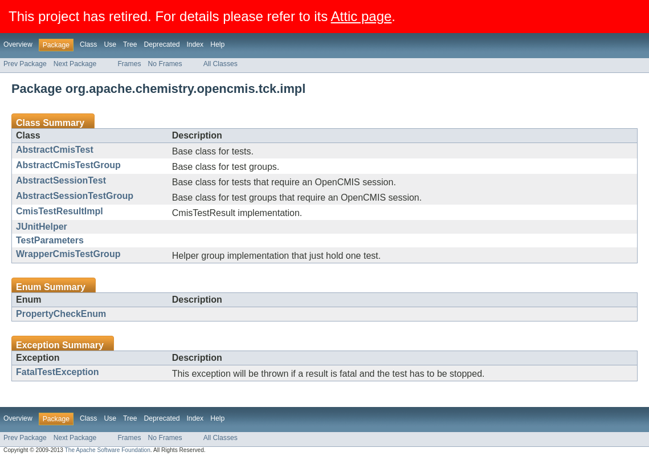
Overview (17, 44)
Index (194, 44)
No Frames (165, 64)
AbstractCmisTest (54, 149)
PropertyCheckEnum (61, 314)
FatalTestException (57, 372)
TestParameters (50, 240)
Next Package (75, 64)
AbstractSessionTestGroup (74, 196)
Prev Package (25, 64)
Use (110, 44)
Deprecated (162, 44)
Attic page (361, 16)
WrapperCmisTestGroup (68, 254)
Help (217, 44)
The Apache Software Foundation (107, 450)
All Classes (220, 64)
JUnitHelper (41, 226)
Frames (129, 64)
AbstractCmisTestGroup (68, 165)
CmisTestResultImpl (59, 211)
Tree (130, 44)
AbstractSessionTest (61, 180)
